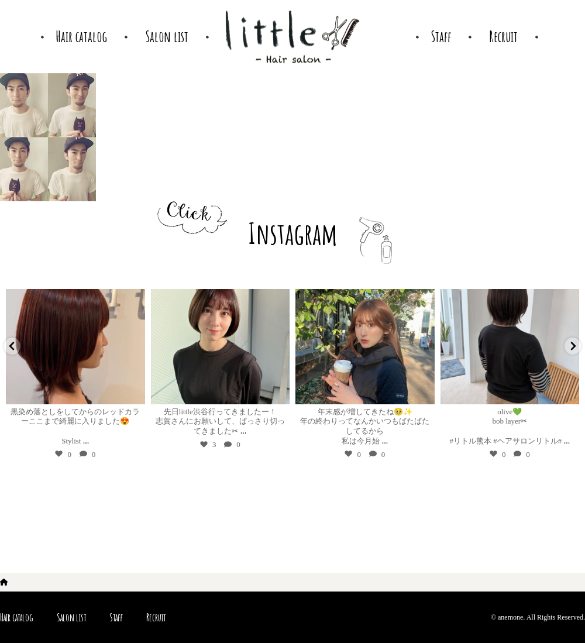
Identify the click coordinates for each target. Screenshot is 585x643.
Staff (116, 617)
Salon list (71, 617)
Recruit (156, 617)
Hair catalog (16, 617)
